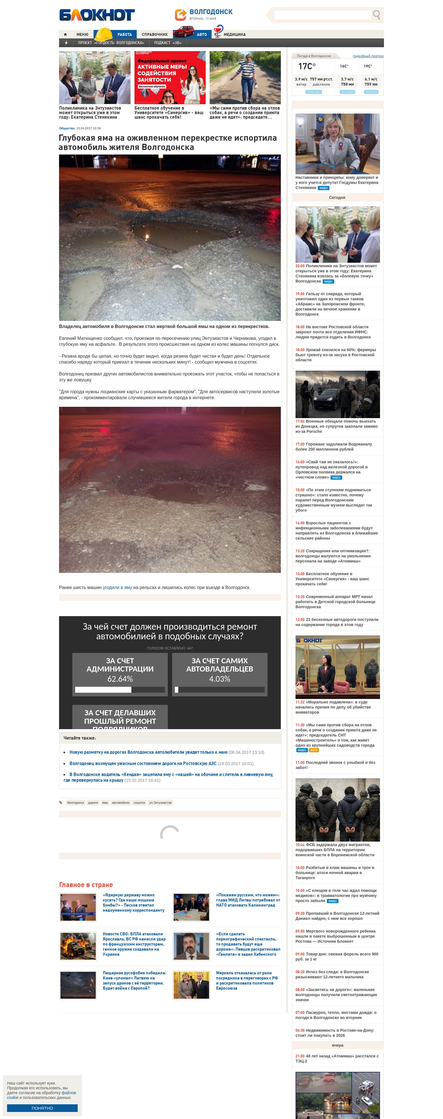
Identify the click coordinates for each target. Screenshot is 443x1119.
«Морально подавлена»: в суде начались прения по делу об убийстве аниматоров (333, 707)
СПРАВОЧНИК (155, 34)
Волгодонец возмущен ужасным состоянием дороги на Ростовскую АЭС (143, 763)
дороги (93, 802)
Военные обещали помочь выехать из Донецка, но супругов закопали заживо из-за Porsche (337, 426)
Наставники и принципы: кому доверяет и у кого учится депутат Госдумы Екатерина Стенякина (337, 182)
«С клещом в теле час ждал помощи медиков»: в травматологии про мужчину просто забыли (336, 895)
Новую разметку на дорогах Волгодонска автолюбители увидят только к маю (148, 752)
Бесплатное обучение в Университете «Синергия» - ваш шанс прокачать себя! (332, 579)
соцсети (139, 802)
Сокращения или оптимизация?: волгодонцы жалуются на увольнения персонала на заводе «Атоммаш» (333, 556)
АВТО (190, 34)
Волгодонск (76, 802)
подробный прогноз (368, 56)
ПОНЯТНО (42, 1108)
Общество (67, 128)
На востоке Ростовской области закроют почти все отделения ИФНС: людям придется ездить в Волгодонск (333, 332)
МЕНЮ (82, 34)
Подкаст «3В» (168, 42)
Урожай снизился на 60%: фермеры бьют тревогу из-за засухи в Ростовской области (336, 354)
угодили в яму (117, 587)
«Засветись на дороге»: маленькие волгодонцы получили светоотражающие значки (336, 994)
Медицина (230, 34)
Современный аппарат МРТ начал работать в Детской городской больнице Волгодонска (335, 601)
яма (105, 802)
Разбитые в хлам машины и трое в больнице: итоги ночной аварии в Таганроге (335, 872)
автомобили (120, 802)
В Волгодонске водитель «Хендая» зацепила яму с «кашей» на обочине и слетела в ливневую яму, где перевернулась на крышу (168, 777)
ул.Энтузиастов (160, 802)
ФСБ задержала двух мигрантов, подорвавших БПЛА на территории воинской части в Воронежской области (335, 849)
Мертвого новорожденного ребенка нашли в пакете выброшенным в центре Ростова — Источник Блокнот (336, 936)
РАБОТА (113, 34)
